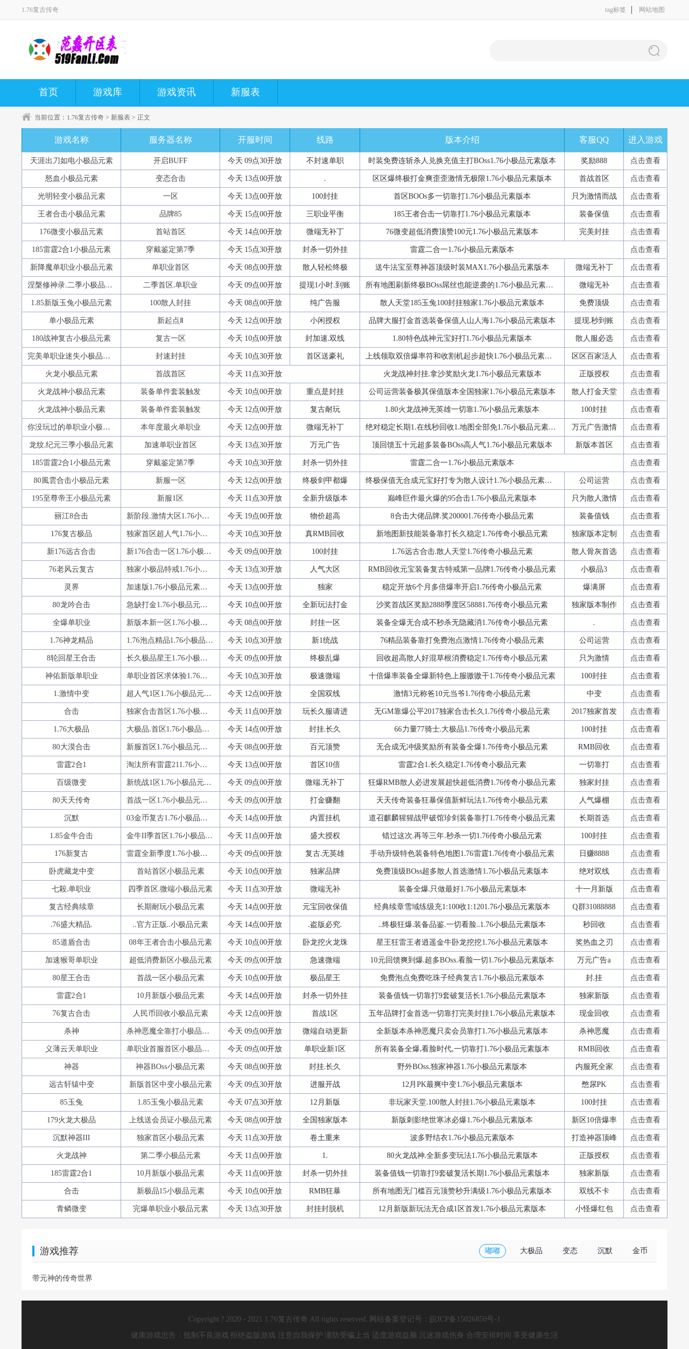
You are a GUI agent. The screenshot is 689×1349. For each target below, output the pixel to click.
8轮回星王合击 (71, 658)
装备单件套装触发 (170, 392)
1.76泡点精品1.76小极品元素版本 (181, 640)
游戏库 (107, 92)
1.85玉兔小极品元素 (170, 1102)
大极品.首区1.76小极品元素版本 (179, 729)
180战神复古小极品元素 (71, 338)
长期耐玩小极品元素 (171, 907)
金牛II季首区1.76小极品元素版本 (180, 836)
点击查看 (645, 161)
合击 (71, 711)
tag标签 (615, 9)
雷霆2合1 (72, 765)
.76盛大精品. (71, 925)
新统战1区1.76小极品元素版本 (176, 782)
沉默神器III (71, 1138)
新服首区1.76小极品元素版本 (174, 747)
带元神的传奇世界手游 (62, 1281)
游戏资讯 (176, 92)
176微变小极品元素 (71, 232)
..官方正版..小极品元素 (170, 925)
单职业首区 (170, 267)
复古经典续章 (71, 907)
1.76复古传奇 (85, 117)
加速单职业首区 (170, 445)
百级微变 (72, 782)
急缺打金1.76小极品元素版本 (174, 605)
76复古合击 (71, 1013)
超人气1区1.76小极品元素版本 (176, 694)
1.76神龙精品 (71, 640)
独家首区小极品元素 (171, 1138)
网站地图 (652, 9)
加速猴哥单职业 (71, 960)
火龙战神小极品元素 (72, 392)
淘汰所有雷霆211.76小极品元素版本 (185, 765)
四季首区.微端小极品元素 (170, 889)
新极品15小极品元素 (171, 1191)
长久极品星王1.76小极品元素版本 (182, 658)
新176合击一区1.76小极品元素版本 (184, 551)
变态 (570, 1251)
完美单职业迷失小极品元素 (72, 356)
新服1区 (170, 498)
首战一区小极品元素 (171, 978)
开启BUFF (170, 161)
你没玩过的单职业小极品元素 (76, 427)
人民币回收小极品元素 (170, 1013)
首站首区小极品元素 (171, 871)
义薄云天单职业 (71, 1049)
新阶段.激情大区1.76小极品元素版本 (186, 516)
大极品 (531, 1251)
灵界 (71, 587)
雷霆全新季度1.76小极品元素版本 (182, 853)
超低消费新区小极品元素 (170, 960)
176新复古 (71, 853)
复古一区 (171, 338)
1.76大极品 (71, 729)
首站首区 (171, 232)
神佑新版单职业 (71, 676)
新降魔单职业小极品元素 (71, 267)
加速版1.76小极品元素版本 (170, 587)
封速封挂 (171, 356)
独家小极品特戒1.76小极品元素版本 (185, 569)
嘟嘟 (492, 1251)
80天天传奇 (71, 800)
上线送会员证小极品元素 (170, 1120)
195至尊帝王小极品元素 (71, 498)
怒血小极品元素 (71, 178)
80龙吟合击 (71, 605)
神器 (71, 1067)
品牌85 (170, 214)
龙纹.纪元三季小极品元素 (71, 445)
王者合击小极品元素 (72, 214)
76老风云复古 (71, 569)
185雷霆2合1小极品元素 (71, 249)
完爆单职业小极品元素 (170, 1209)
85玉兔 (71, 1102)
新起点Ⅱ (170, 321)
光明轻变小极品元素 (72, 196)
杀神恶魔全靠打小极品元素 (171, 1031)
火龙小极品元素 (71, 374)
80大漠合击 (71, 747)
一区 (170, 196)
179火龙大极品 (71, 1120)
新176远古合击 (71, 551)
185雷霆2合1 (71, 1173)
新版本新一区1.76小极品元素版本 (182, 623)
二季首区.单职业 (170, 285)
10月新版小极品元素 (171, 996)
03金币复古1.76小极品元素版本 (178, 818)
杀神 (71, 1031)
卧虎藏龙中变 (71, 871)
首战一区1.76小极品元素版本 (174, 800)
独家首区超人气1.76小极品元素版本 (185, 534)
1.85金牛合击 (71, 836)
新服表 (245, 92)
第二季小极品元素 (170, 1155)
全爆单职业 (71, 623)
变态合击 (171, 178)
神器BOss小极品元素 (170, 1067)
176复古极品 (71, 534)
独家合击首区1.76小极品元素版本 (182, 711)
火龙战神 (72, 1155)
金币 (640, 1251)
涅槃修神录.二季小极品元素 (73, 285)
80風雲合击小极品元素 (71, 480)
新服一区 (171, 480)
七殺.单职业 (72, 889)
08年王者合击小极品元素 (170, 942)
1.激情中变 (71, 694)
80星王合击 (71, 978)
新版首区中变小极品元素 (170, 1084)
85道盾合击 (71, 942)
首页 (48, 92)
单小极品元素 (71, 321)
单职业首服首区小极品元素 (171, 1049)
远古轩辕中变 (71, 1084)
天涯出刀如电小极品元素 (71, 161)
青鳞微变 (72, 1209)
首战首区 (171, 374)
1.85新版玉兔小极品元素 (71, 303)
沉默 (71, 818)
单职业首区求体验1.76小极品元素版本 (189, 676)
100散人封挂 (170, 303)
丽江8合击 (71, 516)
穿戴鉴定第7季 (170, 249)
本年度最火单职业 (170, 427)
